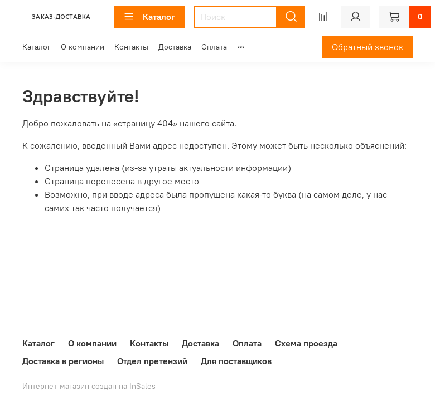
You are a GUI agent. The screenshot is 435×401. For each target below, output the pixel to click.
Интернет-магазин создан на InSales (89, 386)
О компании (82, 47)
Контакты (131, 47)
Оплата (214, 47)
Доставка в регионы (63, 360)
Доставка (174, 47)
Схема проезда (306, 343)
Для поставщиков (236, 360)
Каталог (149, 16)
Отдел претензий (152, 360)
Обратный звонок (367, 46)
